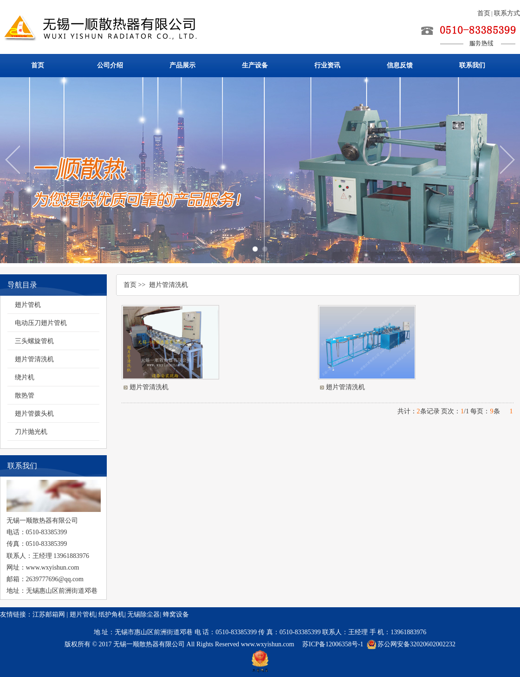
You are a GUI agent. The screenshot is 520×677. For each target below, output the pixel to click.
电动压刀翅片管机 (41, 322)
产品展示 (182, 65)
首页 (483, 13)
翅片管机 (28, 304)
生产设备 (255, 65)
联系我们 (472, 65)
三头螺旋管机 (34, 341)
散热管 (24, 395)
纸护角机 (111, 614)
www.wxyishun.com (268, 644)
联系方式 (507, 13)
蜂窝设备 (176, 614)
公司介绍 (110, 65)
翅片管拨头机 (34, 413)
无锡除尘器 (143, 614)
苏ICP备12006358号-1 (332, 644)
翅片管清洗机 (34, 359)
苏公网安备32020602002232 (416, 644)
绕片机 (24, 377)
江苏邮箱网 (48, 614)
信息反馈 (400, 65)
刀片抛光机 (31, 431)
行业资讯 (327, 65)
